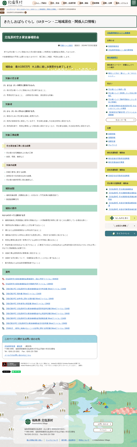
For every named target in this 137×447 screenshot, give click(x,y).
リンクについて (52, 440)
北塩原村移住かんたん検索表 (118, 33)
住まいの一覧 (121, 120)
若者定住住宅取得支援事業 (118, 176)
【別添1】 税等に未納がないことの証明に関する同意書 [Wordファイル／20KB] (37, 328)
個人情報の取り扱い (35, 440)
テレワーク (112, 145)
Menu (134, 3)
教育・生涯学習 (69, 3)
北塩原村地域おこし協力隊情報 (120, 50)
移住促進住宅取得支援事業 (118, 158)
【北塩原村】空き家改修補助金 (120, 189)
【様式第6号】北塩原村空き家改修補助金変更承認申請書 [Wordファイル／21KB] (37, 309)
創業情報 (111, 134)
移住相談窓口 (112, 58)
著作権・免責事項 (68, 440)
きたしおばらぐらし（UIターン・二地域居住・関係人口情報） (37, 9)
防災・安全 (54, 3)
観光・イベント (122, 3)
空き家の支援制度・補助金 (117, 183)
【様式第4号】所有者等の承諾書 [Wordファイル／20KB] (28, 304)
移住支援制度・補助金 (116, 153)
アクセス (103, 430)
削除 (25, 12)
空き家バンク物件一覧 (117, 89)
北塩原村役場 (10, 346)
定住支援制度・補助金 (116, 170)
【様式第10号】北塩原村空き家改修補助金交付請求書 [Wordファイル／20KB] (36, 323)
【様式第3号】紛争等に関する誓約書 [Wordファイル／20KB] (30, 299)
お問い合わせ (103, 424)
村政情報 (95, 3)
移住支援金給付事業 (116, 162)
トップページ (11, 9)
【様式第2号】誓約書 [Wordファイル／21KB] (23, 294)
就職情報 (111, 137)
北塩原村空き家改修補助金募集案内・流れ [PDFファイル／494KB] (32, 279)
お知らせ (110, 40)
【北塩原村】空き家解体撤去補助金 (122, 193)
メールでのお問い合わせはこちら (18, 355)
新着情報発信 (113, 46)
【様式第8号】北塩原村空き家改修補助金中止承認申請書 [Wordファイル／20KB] (37, 313)
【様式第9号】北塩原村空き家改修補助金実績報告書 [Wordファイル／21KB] (36, 318)
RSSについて (84, 440)
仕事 (109, 128)
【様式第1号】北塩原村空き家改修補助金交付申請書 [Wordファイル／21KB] (36, 289)
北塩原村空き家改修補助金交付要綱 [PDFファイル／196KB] (29, 284)
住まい (109, 83)
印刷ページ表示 (66, 45)
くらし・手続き (40, 3)
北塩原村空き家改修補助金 (15, 12)
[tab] (121, 218)
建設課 (19, 346)
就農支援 (111, 141)
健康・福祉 (83, 3)
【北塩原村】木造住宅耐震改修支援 (122, 209)
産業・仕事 (107, 3)
